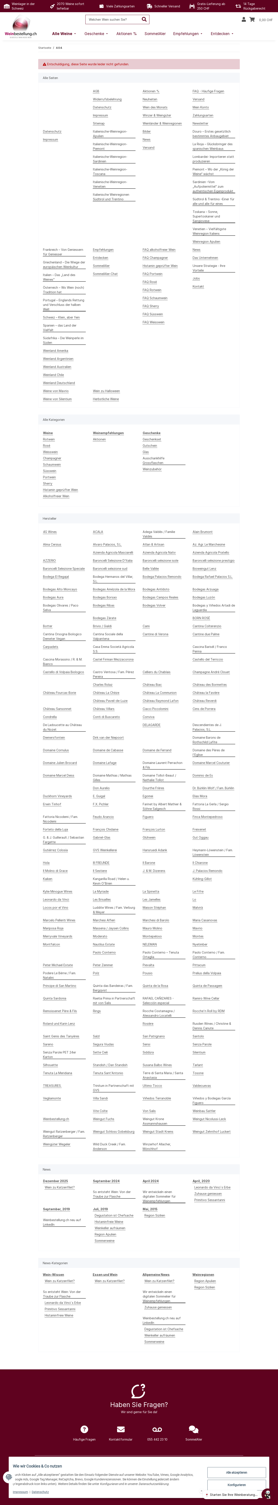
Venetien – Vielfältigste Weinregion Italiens (209, 231)
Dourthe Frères (153, 788)
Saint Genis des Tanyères (61, 1036)
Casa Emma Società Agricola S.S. (113, 649)
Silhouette (50, 1065)
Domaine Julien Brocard (60, 763)
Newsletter (200, 123)
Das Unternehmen (205, 258)
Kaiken (47, 879)
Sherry (47, 483)
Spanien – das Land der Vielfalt (59, 328)
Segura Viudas (103, 1044)
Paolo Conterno (104, 952)
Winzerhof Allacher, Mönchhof (157, 1146)
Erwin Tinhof (52, 804)
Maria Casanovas (205, 920)
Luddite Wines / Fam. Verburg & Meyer (114, 910)
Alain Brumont (203, 532)
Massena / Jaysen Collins (111, 928)
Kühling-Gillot (202, 879)
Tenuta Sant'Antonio (108, 1073)
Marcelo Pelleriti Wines (59, 920)
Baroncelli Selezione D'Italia (112, 560)
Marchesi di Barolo (156, 920)
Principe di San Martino (59, 986)
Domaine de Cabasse (108, 750)
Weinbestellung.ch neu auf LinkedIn (62, 1222)
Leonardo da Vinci (56, 899)
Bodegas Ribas (103, 605)
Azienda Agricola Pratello (211, 552)
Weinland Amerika (55, 350)
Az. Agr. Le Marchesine (209, 544)
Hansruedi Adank (155, 850)
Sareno (48, 1044)
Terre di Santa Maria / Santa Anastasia (163, 1075)
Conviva (148, 717)
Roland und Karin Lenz (59, 1023)
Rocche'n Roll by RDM (209, 1011)
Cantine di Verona (155, 634)
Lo (194, 899)
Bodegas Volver (154, 605)
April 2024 (151, 1181)
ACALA (98, 532)
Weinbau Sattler (204, 1111)
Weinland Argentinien (58, 359)
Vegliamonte (52, 1098)
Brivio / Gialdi (102, 626)
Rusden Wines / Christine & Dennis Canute (212, 1026)
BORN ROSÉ (201, 618)
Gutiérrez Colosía (55, 850)
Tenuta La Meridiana (57, 1073)
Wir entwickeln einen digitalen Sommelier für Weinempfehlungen (159, 1196)
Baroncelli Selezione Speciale (64, 568)
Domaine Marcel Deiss (58, 775)
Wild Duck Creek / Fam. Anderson (109, 1146)
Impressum (23, 1492)
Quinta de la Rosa (155, 986)
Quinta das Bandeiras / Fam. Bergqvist (113, 988)
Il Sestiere (100, 871)
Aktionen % (151, 91)
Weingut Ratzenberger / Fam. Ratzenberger (64, 1134)
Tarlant (198, 1065)
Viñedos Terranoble (157, 1098)
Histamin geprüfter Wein (160, 266)
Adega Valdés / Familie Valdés (159, 534)
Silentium (199, 1052)
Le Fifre (198, 891)
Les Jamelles (152, 899)
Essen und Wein (105, 1274)
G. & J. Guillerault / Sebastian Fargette (63, 840)
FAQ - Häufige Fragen (208, 91)
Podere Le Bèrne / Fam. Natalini (59, 975)
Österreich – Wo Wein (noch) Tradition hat (63, 290)
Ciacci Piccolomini (155, 709)
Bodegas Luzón (204, 597)
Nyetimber (200, 944)
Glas (146, 452)
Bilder (147, 131)
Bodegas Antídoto (156, 589)
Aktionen (99, 439)
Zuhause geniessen (208, 1193)
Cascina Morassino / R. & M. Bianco (62, 661)
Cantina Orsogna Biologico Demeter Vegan (62, 636)
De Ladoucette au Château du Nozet (62, 727)
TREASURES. (52, 1085)
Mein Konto (201, 107)
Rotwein (49, 439)
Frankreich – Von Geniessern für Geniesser (63, 252)
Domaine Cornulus (56, 750)
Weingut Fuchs (103, 1119)
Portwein (49, 477)
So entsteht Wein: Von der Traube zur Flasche (112, 1194)
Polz (96, 973)
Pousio (147, 973)
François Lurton (154, 829)
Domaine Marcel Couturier (211, 763)
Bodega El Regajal (56, 576)
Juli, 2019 (100, 1209)
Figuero (148, 817)
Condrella (50, 717)
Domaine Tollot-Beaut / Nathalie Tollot (159, 778)
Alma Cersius (52, 544)
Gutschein (150, 445)
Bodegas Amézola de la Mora (114, 589)
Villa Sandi (100, 1098)
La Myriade (101, 891)
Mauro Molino (152, 928)
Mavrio (197, 928)
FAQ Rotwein (152, 290)
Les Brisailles (102, 899)
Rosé (46, 445)
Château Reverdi (205, 701)
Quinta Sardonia (54, 998)
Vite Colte (100, 1111)
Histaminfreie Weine (109, 1222)
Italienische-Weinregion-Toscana (110, 171)
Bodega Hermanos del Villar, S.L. (113, 579)
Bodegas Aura (53, 597)
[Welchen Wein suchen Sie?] (112, 19)
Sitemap (99, 123)
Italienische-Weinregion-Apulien (110, 134)
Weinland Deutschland (59, 383)
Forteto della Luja (55, 829)
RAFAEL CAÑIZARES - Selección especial (158, 1000)
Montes (198, 936)
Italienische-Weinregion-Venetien (110, 184)
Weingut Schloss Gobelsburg (113, 1131)
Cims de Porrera (204, 709)
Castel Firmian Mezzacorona (113, 659)
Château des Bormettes (210, 684)
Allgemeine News (156, 1274)
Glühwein (149, 837)
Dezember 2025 (55, 1181)
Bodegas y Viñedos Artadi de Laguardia (214, 607)
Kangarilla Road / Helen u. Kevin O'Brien (111, 881)
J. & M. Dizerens (154, 871)
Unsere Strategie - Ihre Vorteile (209, 268)
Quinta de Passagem (207, 986)
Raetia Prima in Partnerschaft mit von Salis (114, 1000)
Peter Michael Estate (58, 965)
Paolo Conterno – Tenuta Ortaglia (161, 955)
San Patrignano (154, 1036)
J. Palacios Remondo (207, 871)
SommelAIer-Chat (105, 274)
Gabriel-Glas (101, 837)
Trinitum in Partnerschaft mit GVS (113, 1088)
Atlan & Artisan (153, 544)
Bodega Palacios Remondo (162, 576)
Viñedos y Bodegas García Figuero (212, 1100)
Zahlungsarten (203, 115)
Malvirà (198, 907)
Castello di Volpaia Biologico (63, 672)
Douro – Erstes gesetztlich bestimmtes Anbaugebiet (212, 134)
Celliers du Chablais (156, 672)
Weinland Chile (53, 375)
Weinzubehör (152, 469)
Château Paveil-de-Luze (110, 701)
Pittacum (199, 965)
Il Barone (149, 863)
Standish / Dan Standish (110, 1065)
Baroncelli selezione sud (110, 568)
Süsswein (49, 471)
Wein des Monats (155, 107)
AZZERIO (49, 560)
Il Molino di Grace (55, 871)
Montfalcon (51, 944)
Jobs (196, 278)
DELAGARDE (152, 725)
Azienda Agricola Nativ (159, 552)
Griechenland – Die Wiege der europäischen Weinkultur (64, 264)
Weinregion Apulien (206, 241)
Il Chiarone (200, 863)
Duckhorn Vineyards (57, 796)
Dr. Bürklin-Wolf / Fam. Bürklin (213, 788)
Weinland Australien (57, 367)
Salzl (96, 1036)
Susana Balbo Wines (157, 1065)
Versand (198, 99)
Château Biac (152, 684)
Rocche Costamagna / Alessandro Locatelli (159, 1013)
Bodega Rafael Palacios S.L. (213, 576)
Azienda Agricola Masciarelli (113, 552)
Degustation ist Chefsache (114, 1215)
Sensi (146, 1044)
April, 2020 (201, 1181)
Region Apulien (105, 1234)
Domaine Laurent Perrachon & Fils (162, 765)
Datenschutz (43, 1492)
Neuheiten (150, 99)
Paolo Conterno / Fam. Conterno (209, 955)
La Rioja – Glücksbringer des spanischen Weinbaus (213, 146)
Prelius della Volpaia (207, 973)
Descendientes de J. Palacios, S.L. (207, 727)
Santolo (198, 1036)
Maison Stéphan (154, 907)
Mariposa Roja (53, 928)
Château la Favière (206, 692)
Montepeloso (152, 936)
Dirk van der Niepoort (108, 737)
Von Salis (149, 1111)
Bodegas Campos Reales (160, 597)
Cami (146, 626)
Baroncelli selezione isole (160, 560)
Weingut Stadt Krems (158, 1131)
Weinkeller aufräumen (110, 1228)
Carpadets (50, 647)
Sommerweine (104, 1240)
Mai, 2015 (150, 1209)
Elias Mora (200, 796)
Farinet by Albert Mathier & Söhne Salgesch (162, 806)
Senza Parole (202, 1044)
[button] (244, 19)
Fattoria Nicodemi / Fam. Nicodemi (60, 819)
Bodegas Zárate (104, 618)
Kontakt (198, 286)
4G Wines (50, 532)
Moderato (100, 936)
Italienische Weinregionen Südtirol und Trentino (111, 197)
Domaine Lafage (104, 763)
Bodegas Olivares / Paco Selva (60, 607)
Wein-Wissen (53, 1274)
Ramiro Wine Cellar (206, 998)
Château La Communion (160, 692)
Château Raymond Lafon (161, 701)
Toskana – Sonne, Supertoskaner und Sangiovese (206, 216)
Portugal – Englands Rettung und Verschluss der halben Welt (63, 304)
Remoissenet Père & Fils (60, 1011)
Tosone (198, 1073)
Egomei (148, 796)
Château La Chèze (106, 692)
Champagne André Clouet (211, 672)
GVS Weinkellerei (105, 850)
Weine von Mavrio (56, 391)
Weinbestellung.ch (56, 1119)
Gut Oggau (200, 837)
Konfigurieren (234, 1484)
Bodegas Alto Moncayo (60, 589)
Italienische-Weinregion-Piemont (110, 146)
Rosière (148, 1023)
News (147, 139)
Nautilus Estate (104, 944)
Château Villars (103, 709)
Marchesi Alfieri (104, 920)
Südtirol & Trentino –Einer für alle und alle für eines (213, 201)
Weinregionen (203, 1274)
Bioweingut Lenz (204, 568)
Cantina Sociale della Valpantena (108, 636)
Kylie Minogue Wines (57, 891)
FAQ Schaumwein (155, 298)
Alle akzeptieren (233, 1473)
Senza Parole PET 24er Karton (59, 1054)
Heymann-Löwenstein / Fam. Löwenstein (213, 852)
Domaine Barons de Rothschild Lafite (206, 740)
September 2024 (106, 1181)
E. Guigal (99, 796)
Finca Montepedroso (208, 817)
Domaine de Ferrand (157, 750)
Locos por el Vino (55, 907)
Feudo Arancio (103, 817)
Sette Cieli (100, 1052)
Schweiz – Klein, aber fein (61, 317)
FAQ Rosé (150, 282)
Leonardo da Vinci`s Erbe (212, 1187)
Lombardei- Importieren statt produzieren (213, 159)
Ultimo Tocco (152, 1085)
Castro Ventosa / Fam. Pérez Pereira (113, 674)
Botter (47, 626)
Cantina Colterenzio (207, 626)
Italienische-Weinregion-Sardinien (110, 159)
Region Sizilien (154, 1215)
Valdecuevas (202, 1085)
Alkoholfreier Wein (56, 496)
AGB (96, 91)
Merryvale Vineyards (57, 936)
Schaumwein (52, 464)
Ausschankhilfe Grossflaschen (153, 460)
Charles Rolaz (103, 684)
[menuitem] (64, 33)
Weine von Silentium (57, 399)
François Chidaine (105, 829)
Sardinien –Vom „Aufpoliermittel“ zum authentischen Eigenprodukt (213, 186)
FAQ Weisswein (153, 322)
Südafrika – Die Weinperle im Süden (63, 340)
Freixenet (199, 829)
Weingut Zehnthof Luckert (212, 1131)
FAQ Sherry (151, 306)
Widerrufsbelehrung (107, 99)
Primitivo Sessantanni (209, 1200)
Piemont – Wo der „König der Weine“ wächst (213, 171)
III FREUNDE (101, 863)
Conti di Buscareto (106, 717)
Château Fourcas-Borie (59, 692)
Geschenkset (152, 439)
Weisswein (50, 452)
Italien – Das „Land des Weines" (59, 277)
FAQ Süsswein (153, 314)
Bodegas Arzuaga (205, 589)
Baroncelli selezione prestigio (214, 560)
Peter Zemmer (103, 965)
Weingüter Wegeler (56, 1144)
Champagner (52, 458)
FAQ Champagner (155, 258)
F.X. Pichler (101, 804)
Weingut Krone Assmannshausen (155, 1121)
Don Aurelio (101, 788)
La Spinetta (151, 891)
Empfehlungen (103, 249)
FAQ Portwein (152, 274)
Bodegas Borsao (105, 597)
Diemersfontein (54, 737)
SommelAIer (101, 266)
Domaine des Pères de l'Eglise (209, 752)
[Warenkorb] (261, 19)
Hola (46, 863)
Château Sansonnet (57, 709)
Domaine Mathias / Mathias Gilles (112, 778)
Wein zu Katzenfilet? (60, 1187)
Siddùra (148, 1052)
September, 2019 (56, 1209)
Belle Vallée (151, 568)
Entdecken (100, 258)
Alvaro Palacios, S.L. (107, 544)
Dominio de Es (203, 775)
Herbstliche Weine (106, 399)
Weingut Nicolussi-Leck (209, 1119)
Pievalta (148, 965)
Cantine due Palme (206, 634)
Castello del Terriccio (208, 659)
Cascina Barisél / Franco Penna (210, 649)
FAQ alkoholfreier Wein (159, 249)
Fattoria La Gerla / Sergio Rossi (211, 806)
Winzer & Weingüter (157, 115)
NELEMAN (150, 944)
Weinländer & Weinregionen (162, 123)
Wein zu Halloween (106, 391)
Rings (97, 1011)
